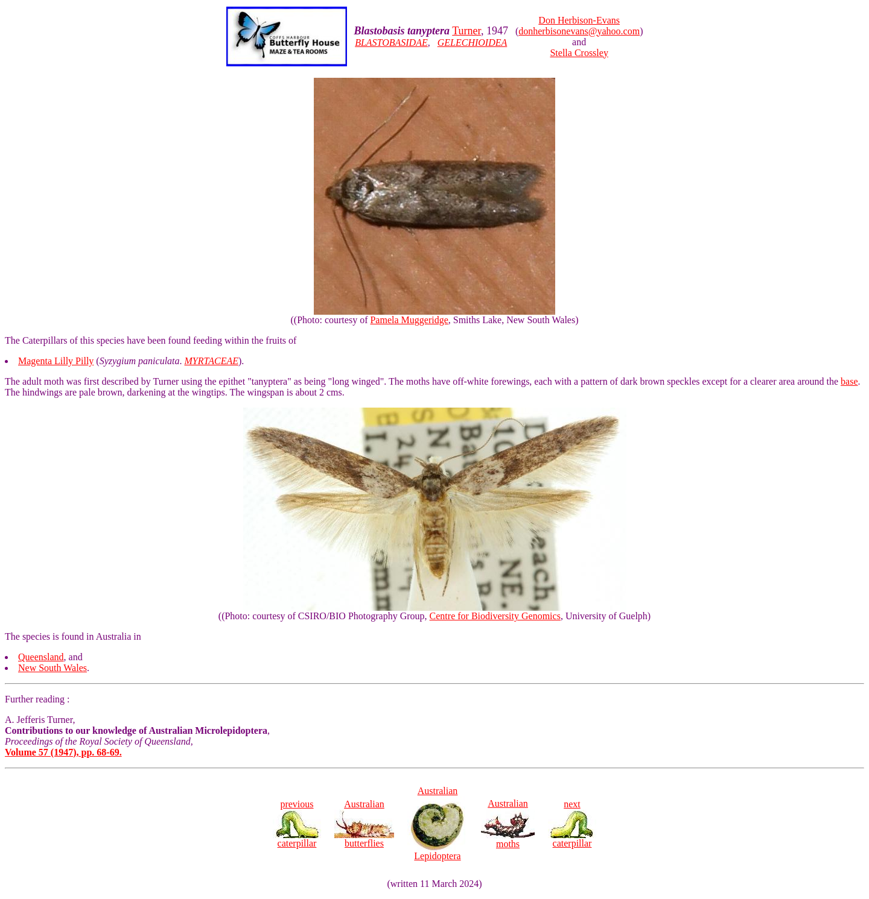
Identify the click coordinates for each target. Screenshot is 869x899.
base (849, 381)
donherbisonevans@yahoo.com (579, 31)
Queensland (41, 657)
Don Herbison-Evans (579, 20)
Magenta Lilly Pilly (56, 361)
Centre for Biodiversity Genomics (495, 616)
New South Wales (52, 668)
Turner (466, 31)
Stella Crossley (579, 53)
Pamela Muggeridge (409, 320)
